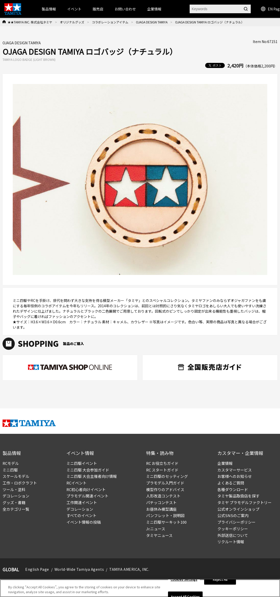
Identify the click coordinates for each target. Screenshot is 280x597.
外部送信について (232, 535)
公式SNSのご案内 (232, 515)
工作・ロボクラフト (20, 482)
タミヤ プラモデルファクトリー (244, 502)
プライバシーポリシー (236, 522)
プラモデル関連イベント (87, 495)
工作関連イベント (81, 502)
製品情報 (49, 8)
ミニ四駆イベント (81, 463)
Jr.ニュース (155, 528)
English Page (37, 569)
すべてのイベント (81, 515)
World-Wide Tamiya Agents (79, 569)
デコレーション (16, 495)
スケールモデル (16, 476)
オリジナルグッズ (72, 22)
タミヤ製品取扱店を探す (238, 495)
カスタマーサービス (234, 470)
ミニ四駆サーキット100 (166, 522)
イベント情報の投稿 (83, 522)
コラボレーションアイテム (110, 22)
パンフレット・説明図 (165, 515)
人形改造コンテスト (163, 495)
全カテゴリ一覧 (16, 509)
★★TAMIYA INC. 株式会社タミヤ (30, 22)
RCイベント (76, 482)
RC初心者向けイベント (86, 489)
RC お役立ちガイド (162, 463)
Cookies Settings (184, 580)
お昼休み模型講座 (161, 509)
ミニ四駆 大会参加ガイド (87, 470)
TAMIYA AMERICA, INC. (129, 569)
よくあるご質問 (230, 482)
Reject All (220, 580)
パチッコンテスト (161, 502)
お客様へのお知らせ (234, 476)
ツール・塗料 (14, 489)
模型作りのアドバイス (165, 489)
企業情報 (225, 463)
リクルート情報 (230, 541)
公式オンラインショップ (238, 509)
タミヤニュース (159, 535)
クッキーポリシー (232, 528)
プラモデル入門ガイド (165, 482)
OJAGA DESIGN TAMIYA (151, 22)
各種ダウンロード (232, 489)
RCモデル (11, 463)
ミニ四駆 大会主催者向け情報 (91, 476)
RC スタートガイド (162, 470)
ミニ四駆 (10, 470)
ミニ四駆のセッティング (167, 476)
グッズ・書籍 (14, 502)
